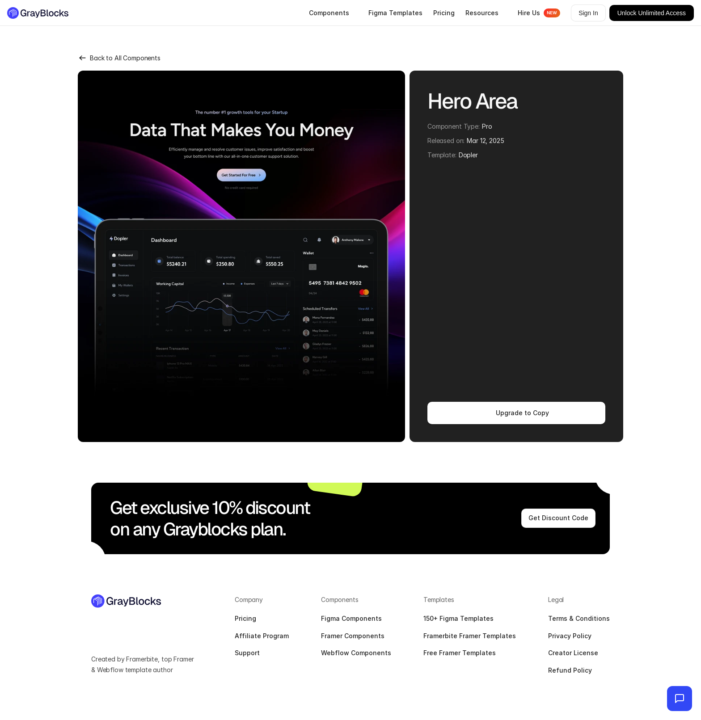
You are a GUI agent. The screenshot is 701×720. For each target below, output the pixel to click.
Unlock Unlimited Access (651, 13)
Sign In (588, 13)
